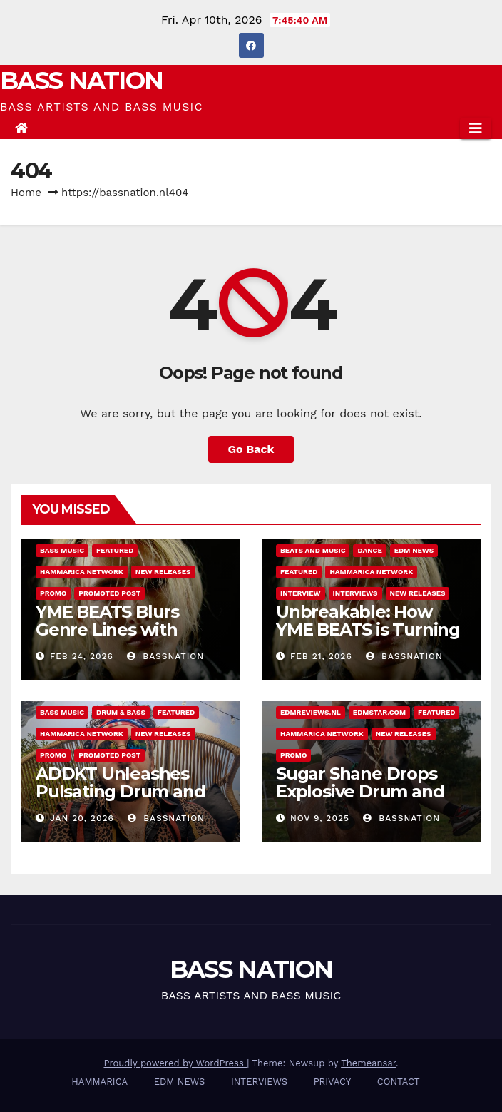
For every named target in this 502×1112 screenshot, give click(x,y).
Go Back (251, 449)
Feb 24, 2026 (81, 656)
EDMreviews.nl (310, 712)
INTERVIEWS (355, 593)
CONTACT (398, 1081)
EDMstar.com (379, 712)
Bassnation (165, 656)
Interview (300, 593)
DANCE (369, 550)
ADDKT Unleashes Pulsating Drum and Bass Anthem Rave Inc (129, 791)
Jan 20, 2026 (82, 818)
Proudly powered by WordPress (175, 1063)
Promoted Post (109, 593)
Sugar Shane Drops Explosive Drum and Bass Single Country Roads (360, 800)
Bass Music (62, 550)
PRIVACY (333, 1081)
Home (26, 192)
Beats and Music (312, 550)
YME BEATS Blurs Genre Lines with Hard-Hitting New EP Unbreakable (122, 638)
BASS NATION (81, 81)
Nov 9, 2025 (319, 818)
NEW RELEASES (163, 572)
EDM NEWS (414, 550)
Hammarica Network (81, 572)
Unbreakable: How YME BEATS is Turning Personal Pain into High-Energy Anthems (369, 638)
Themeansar (368, 1063)
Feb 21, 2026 (321, 656)
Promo (53, 593)
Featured (114, 550)
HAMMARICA (99, 1081)
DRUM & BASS (120, 712)
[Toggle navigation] (475, 128)
